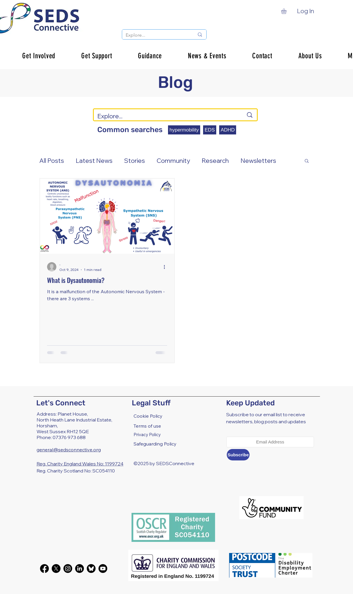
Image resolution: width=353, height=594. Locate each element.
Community (173, 160)
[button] (287, 11)
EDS (210, 130)
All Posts (51, 160)
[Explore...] (156, 35)
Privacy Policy (147, 434)
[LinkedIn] (79, 568)
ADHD (228, 130)
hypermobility (184, 130)
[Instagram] (67, 568)
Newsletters (258, 160)
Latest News (94, 160)
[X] (56, 568)
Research (215, 160)
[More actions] (166, 266)
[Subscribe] (238, 454)
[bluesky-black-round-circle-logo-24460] (91, 568)
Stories (134, 160)
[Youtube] (102, 568)
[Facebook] (44, 568)
